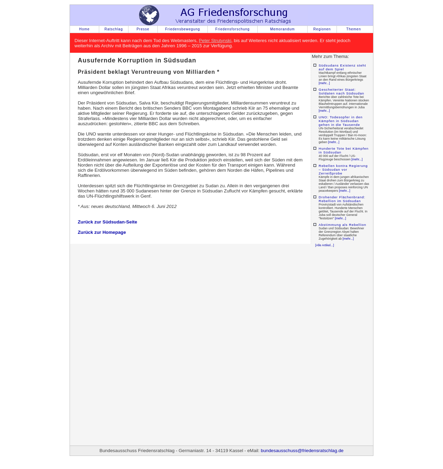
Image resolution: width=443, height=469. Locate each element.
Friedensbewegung (182, 29)
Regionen (322, 29)
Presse (142, 29)
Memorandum (282, 29)
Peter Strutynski (215, 40)
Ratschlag (113, 29)
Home (84, 29)
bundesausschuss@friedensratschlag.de (302, 450)
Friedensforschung (232, 29)
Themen (353, 29)
